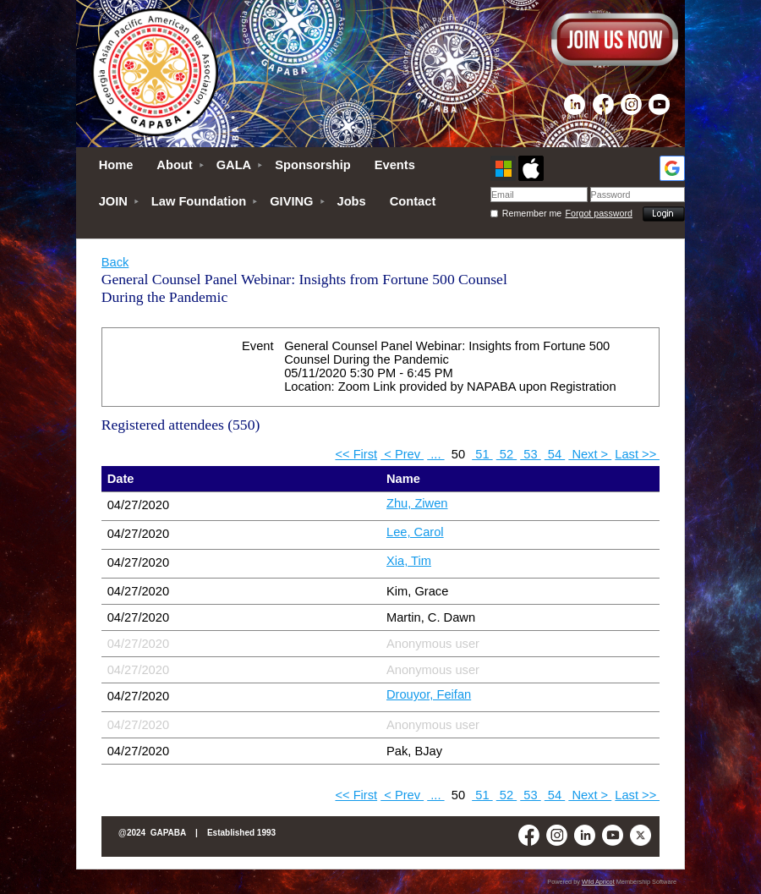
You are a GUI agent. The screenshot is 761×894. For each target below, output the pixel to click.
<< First (356, 454)
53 (530, 454)
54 (555, 454)
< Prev (402, 454)
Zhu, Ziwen (417, 503)
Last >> (637, 454)
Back (115, 262)
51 (482, 454)
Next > (589, 454)
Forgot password (599, 213)
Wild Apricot (598, 882)
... (435, 454)
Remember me (531, 213)
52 (506, 454)
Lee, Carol (415, 532)
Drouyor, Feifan (428, 694)
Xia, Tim (408, 561)
